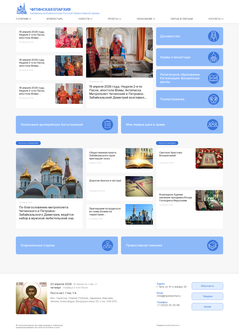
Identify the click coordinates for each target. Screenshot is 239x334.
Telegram (207, 296)
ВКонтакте (207, 285)
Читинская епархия (50, 9)
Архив (207, 306)
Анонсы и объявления (28, 143)
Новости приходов (167, 143)
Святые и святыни (182, 18)
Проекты (114, 18)
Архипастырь (54, 18)
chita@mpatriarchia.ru (168, 295)
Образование (146, 18)
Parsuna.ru (175, 325)
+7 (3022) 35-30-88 (168, 305)
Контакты (216, 18)
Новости (86, 18)
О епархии (23, 18)
